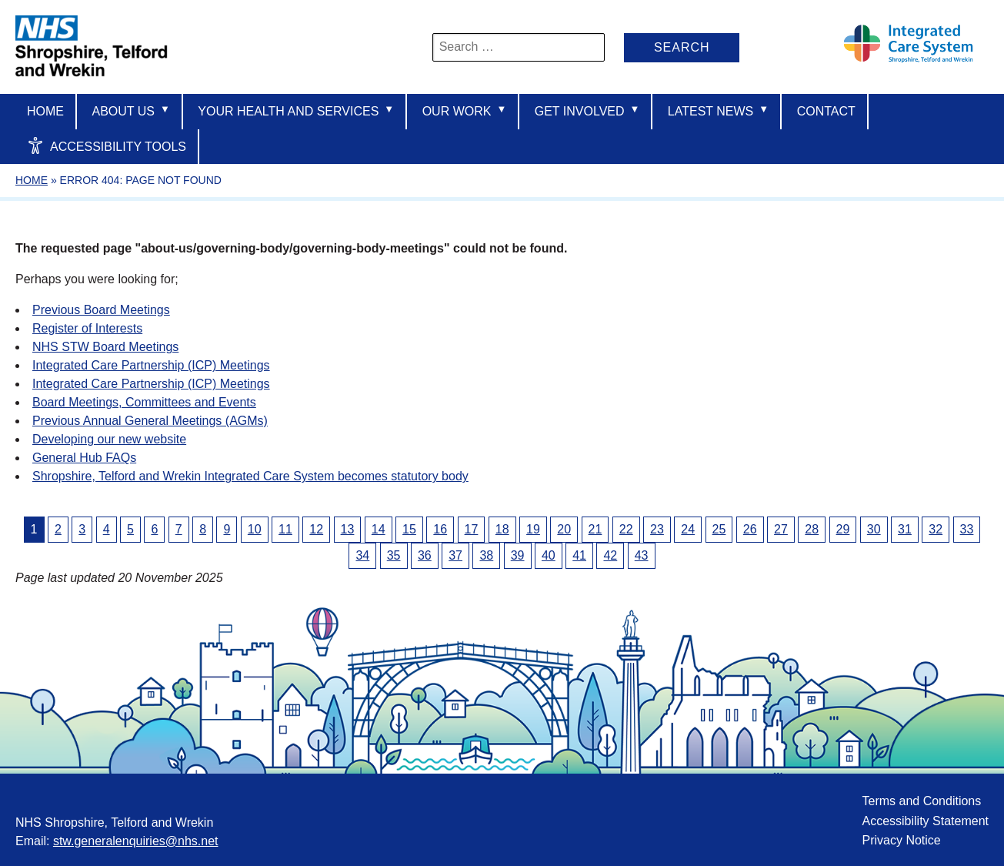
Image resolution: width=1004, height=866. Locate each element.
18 (502, 529)
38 (486, 555)
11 (285, 529)
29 (843, 529)
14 (378, 529)
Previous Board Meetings (101, 309)
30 (874, 529)
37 (455, 555)
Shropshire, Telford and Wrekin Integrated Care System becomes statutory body (250, 476)
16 (440, 529)
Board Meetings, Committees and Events (144, 402)
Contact (826, 111)
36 (425, 555)
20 (564, 529)
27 (781, 529)
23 (657, 529)
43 (642, 555)
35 (394, 555)
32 (935, 529)
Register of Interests (87, 328)
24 (688, 529)
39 (518, 555)
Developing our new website (109, 439)
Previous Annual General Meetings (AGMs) (150, 420)
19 (533, 529)
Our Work (464, 110)
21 (595, 529)
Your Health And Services (296, 110)
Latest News (718, 110)
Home (45, 111)
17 (472, 529)
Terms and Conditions (921, 800)
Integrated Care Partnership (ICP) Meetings (151, 365)
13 (348, 529)
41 (579, 555)
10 (255, 529)
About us (130, 110)
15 (409, 529)
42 (610, 555)
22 (626, 529)
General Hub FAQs (84, 457)
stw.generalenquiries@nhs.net (135, 841)
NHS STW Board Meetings (105, 346)
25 (719, 529)
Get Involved (587, 110)
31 (905, 529)
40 (548, 555)
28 (812, 529)
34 (362, 555)
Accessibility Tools (106, 145)
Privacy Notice (901, 840)
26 (750, 529)
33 (967, 529)
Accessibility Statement (925, 821)
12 (316, 529)
